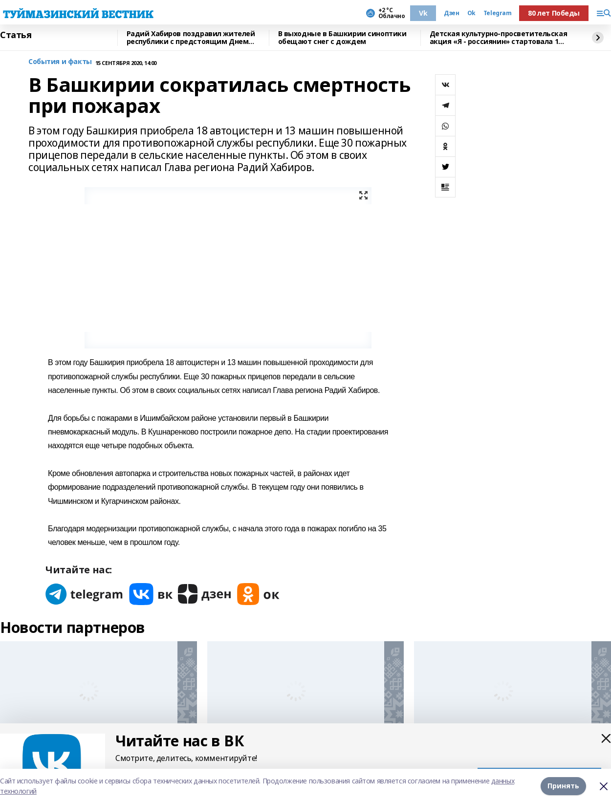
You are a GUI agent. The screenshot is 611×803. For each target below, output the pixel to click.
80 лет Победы (554, 13)
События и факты (60, 62)
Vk (423, 13)
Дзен (451, 13)
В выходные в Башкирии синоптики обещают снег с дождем (342, 38)
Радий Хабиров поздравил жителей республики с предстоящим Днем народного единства (191, 38)
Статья (15, 35)
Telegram (497, 13)
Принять (563, 785)
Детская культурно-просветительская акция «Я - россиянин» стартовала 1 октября (498, 38)
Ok (471, 13)
